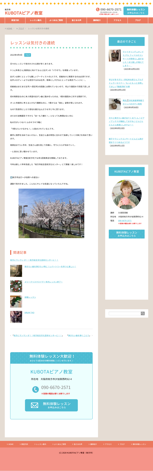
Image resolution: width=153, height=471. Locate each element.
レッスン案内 (35, 20)
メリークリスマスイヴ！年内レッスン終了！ (44, 281)
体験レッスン (30, 297)
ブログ (138, 20)
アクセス (117, 20)
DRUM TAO (29, 312)
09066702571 (111, 9)
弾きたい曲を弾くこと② (78, 335)
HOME (10, 444)
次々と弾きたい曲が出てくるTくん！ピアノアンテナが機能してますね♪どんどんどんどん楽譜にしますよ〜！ (126, 121)
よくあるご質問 (56, 20)
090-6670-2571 (56, 387)
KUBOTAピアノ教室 (24, 12)
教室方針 (15, 20)
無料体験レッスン (139, 444)
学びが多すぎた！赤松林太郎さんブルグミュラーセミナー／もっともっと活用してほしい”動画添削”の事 (126, 83)
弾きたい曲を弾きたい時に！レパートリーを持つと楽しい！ (50, 266)
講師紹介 (97, 20)
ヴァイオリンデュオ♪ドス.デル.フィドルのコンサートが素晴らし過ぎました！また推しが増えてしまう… (133, 58)
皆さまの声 (76, 20)
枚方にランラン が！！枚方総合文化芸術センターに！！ (34, 260)
